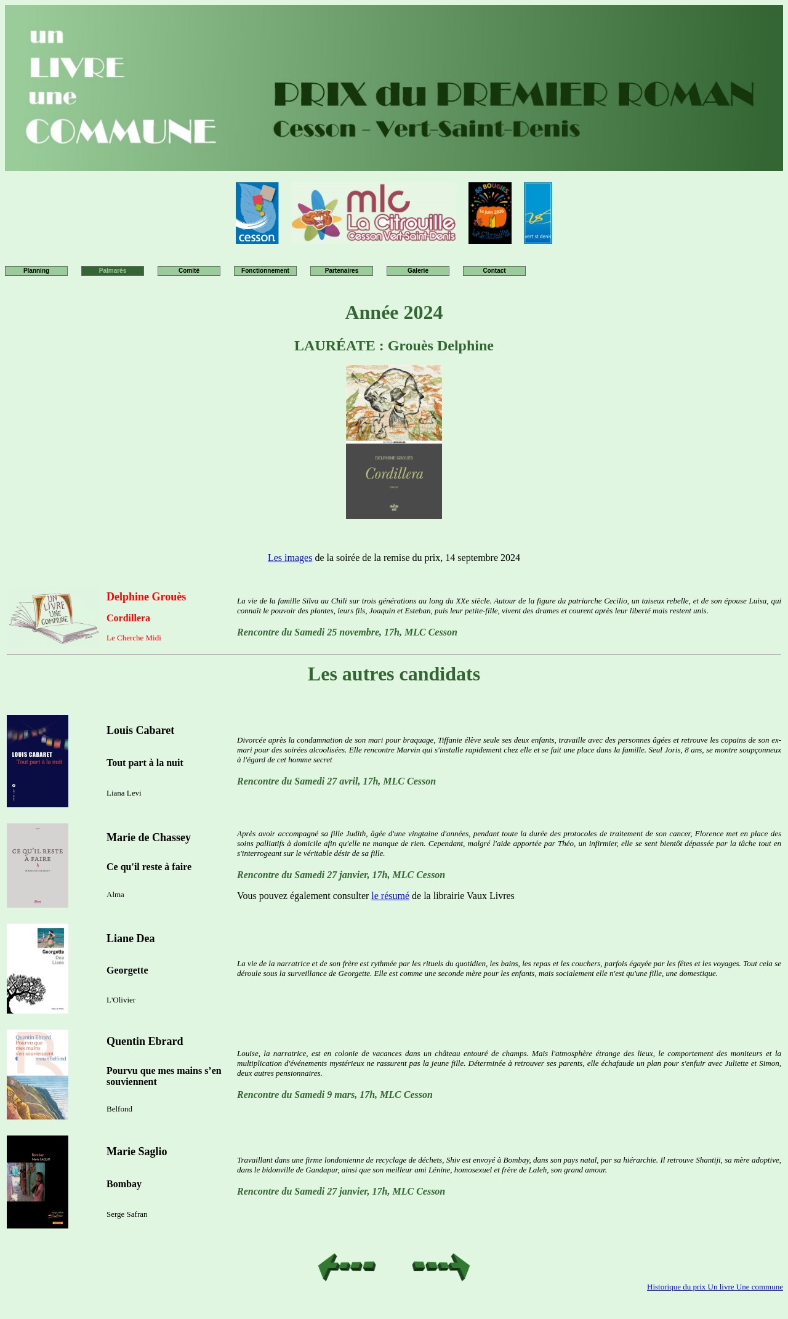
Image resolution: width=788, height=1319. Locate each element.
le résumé (390, 895)
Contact (494, 270)
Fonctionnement (265, 270)
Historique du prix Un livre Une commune (715, 1286)
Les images (290, 557)
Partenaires (341, 270)
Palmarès (112, 270)
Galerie (418, 270)
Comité (189, 270)
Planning (36, 270)
